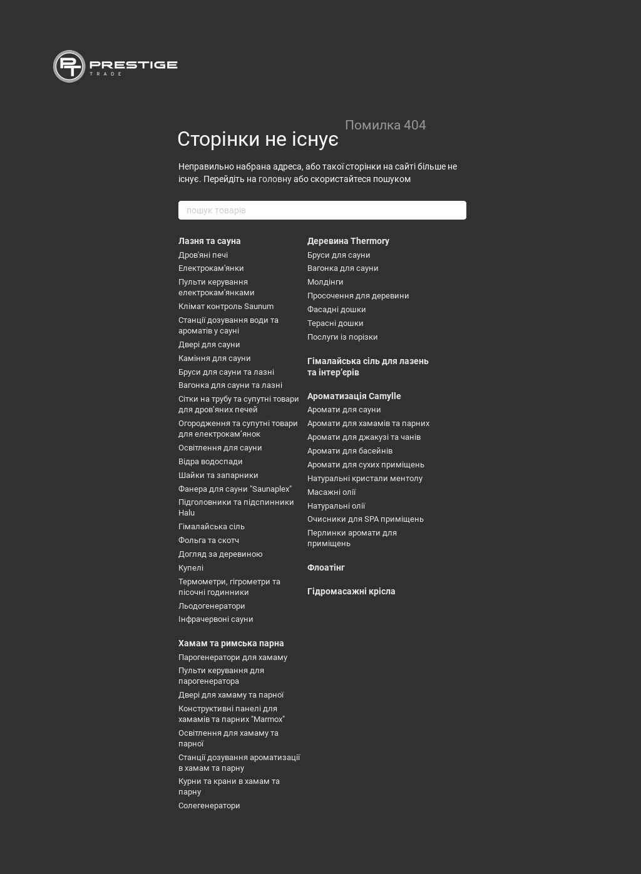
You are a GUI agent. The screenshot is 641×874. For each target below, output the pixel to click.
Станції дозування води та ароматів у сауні (228, 325)
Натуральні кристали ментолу (365, 478)
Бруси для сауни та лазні (226, 372)
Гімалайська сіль (211, 526)
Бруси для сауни (339, 255)
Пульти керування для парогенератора (221, 676)
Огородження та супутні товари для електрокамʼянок (238, 429)
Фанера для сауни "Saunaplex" (235, 489)
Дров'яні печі (203, 255)
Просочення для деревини (358, 295)
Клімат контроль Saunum (226, 306)
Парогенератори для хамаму (232, 657)
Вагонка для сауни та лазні (230, 385)
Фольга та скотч (208, 540)
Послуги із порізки (342, 337)
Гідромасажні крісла (351, 591)
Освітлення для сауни (220, 447)
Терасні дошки (335, 323)
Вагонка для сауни (343, 268)
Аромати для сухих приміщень (365, 464)
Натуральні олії (336, 506)
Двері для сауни (209, 344)
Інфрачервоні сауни (216, 619)
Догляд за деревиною (220, 554)
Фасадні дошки (336, 309)
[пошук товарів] (456, 210)
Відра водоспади (210, 461)
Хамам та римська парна (231, 643)
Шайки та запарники (218, 475)
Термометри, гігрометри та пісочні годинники (229, 587)
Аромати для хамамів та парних (368, 423)
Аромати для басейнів (349, 450)
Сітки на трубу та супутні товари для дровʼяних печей (238, 404)
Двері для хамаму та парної (231, 694)
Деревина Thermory (348, 241)
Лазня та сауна (209, 241)
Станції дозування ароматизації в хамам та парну (239, 763)
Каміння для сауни (214, 358)
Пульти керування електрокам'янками (216, 287)
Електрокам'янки (211, 268)
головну (275, 179)
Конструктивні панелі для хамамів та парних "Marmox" (231, 714)
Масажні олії (331, 492)
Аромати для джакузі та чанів (364, 437)
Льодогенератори (211, 606)
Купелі (190, 567)
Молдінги (325, 282)
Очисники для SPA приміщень (365, 519)
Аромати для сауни (344, 409)
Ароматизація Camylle (354, 396)
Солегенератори (209, 805)
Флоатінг (326, 567)
